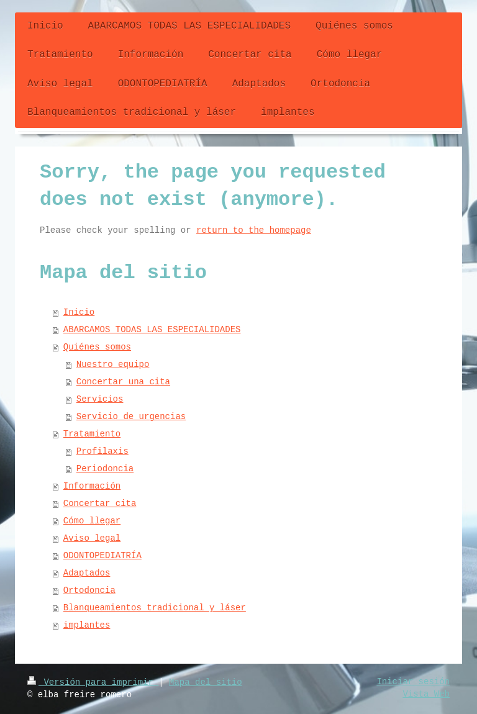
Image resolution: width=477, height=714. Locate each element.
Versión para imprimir (92, 682)
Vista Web (426, 694)
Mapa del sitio (205, 682)
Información (91, 486)
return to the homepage (253, 230)
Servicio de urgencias (131, 417)
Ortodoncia (89, 590)
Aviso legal (91, 538)
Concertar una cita (123, 382)
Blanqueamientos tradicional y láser (154, 608)
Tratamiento (91, 434)
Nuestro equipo (113, 364)
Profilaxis (102, 451)
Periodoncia (105, 469)
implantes (87, 625)
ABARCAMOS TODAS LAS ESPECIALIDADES (152, 330)
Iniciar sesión (413, 682)
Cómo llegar (91, 521)
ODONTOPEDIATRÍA (102, 556)
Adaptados (87, 573)
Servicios (100, 399)
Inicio (78, 312)
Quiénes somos (97, 347)
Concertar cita (100, 503)
